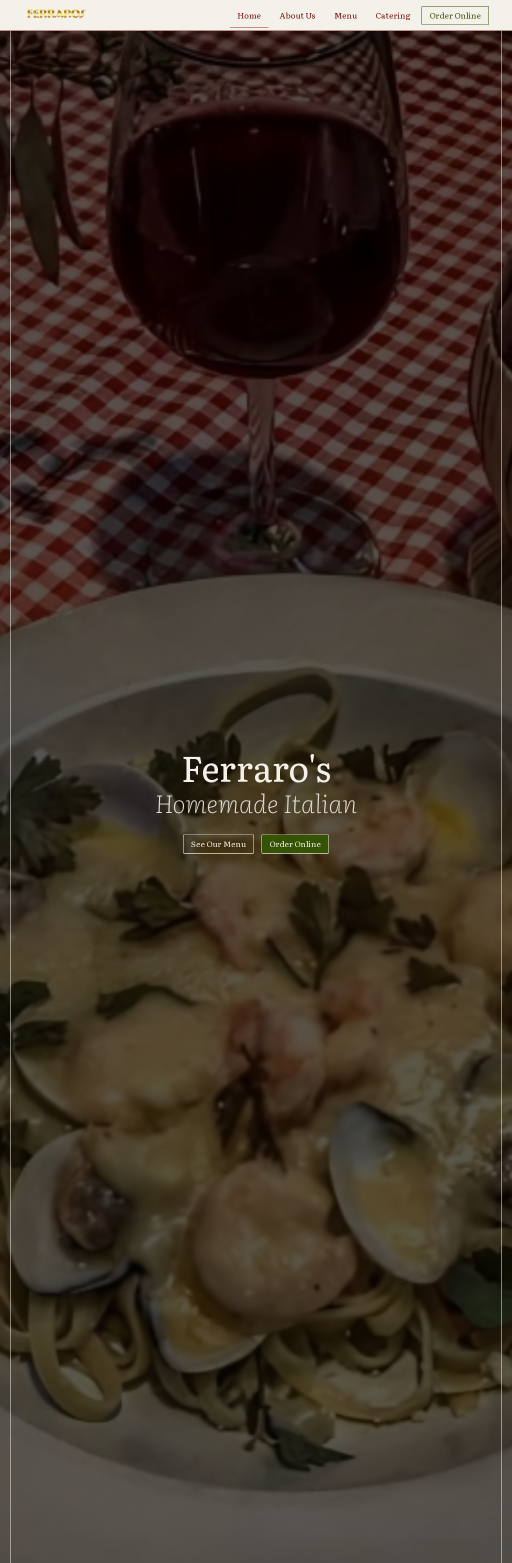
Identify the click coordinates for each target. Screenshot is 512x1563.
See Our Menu (218, 844)
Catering (393, 15)
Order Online (455, 15)
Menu (345, 15)
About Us (298, 15)
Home (249, 15)
